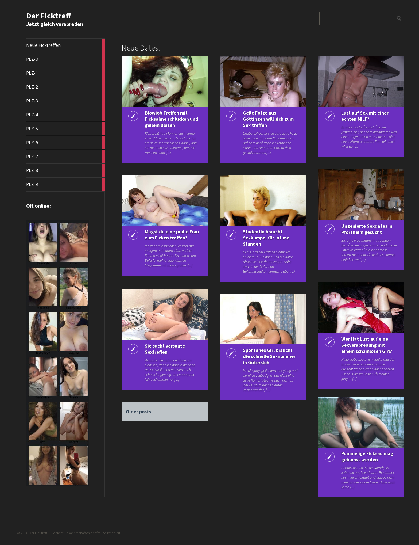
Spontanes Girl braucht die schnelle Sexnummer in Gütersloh (269, 356)
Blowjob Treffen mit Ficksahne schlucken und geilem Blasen (171, 119)
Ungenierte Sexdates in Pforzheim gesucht (366, 229)
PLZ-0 (65, 59)
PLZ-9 (65, 184)
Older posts (138, 412)
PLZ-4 (65, 114)
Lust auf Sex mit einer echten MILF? (365, 116)
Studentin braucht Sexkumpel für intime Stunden (266, 237)
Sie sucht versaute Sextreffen (165, 349)
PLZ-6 (65, 142)
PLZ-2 (65, 87)
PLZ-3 (65, 101)
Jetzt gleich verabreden (54, 24)
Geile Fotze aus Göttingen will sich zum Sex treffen (268, 119)
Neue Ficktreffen (65, 45)
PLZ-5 (65, 128)
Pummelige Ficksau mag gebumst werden (367, 456)
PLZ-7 (65, 156)
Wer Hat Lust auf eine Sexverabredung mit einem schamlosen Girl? (366, 345)
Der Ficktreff (48, 15)
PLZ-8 (65, 170)
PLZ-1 (65, 73)
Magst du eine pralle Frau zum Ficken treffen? (172, 234)
